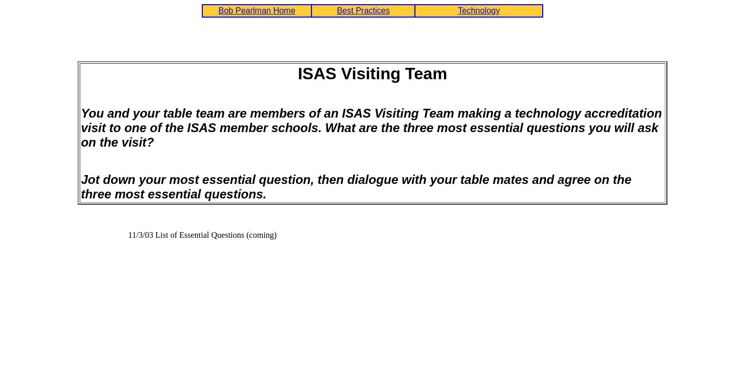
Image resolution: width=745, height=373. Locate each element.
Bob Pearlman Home (256, 10)
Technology (479, 10)
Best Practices (363, 10)
